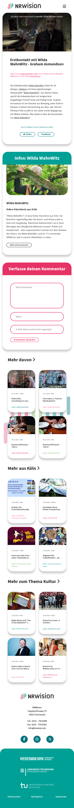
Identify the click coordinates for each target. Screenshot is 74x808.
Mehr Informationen (19, 245)
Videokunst (44, 127)
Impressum (61, 796)
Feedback (46, 134)
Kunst (23, 127)
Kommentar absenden (24, 340)
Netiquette (37, 796)
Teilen (27, 134)
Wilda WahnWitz (27, 74)
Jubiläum (22, 89)
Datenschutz (14, 796)
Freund (36, 127)
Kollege (29, 127)
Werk (51, 127)
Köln (35, 74)
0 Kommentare (34, 76)
